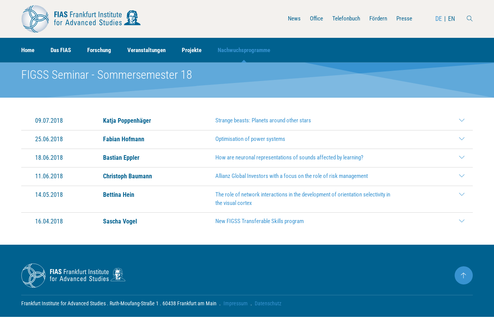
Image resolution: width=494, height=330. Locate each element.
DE (438, 18)
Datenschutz (268, 316)
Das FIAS (63, 50)
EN (451, 18)
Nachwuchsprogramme (256, 50)
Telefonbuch (342, 18)
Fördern (376, 18)
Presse (403, 18)
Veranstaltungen (153, 50)
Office (310, 18)
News (287, 18)
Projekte (201, 50)
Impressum (235, 316)
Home (28, 50)
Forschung (104, 50)
